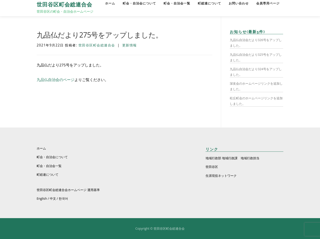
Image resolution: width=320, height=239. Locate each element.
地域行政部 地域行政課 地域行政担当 (232, 158)
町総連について (209, 3)
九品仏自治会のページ (55, 79)
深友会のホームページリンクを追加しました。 (256, 86)
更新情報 (129, 45)
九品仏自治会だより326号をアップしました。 (256, 43)
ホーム (110, 3)
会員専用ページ (268, 3)
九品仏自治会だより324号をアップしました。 (256, 72)
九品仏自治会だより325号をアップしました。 (256, 57)
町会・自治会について (139, 3)
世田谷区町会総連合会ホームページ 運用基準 (68, 190)
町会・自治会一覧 (177, 3)
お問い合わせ (239, 3)
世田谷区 (212, 167)
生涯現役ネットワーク (221, 175)
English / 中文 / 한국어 (52, 198)
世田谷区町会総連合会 (64, 4)
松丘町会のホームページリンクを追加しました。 (256, 101)
